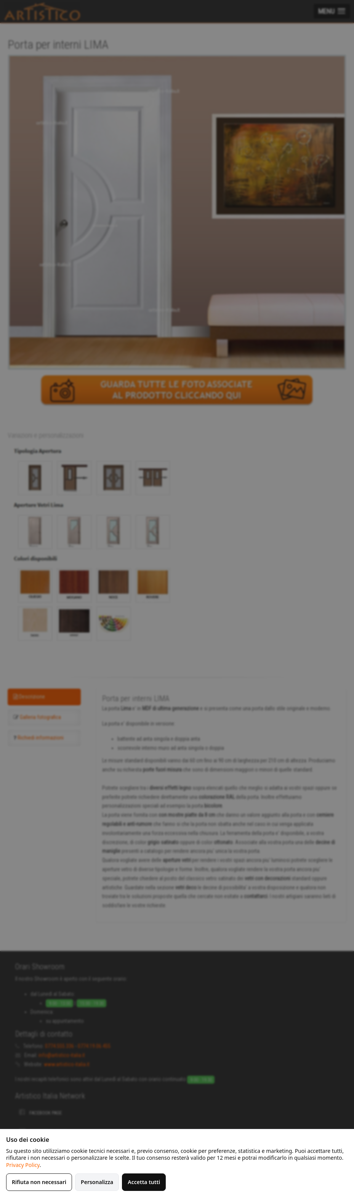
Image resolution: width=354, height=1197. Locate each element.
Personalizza (97, 1182)
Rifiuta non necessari (39, 1182)
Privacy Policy (23, 1164)
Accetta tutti (144, 1182)
